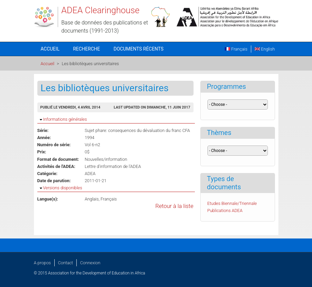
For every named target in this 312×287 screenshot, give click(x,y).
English (265, 49)
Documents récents (139, 49)
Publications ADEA (225, 210)
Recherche (86, 49)
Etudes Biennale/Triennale (232, 203)
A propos (42, 262)
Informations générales (65, 119)
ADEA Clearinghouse (100, 10)
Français (236, 49)
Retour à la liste (174, 206)
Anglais (92, 199)
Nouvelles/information (106, 159)
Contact (65, 262)
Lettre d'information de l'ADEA (113, 166)
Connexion (90, 262)
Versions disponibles (62, 187)
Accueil (50, 49)
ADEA (90, 173)
